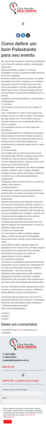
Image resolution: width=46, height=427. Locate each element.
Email (4, 398)
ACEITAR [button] (7, 421)
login (21, 330)
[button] (23, 23)
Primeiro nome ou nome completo (14, 390)
